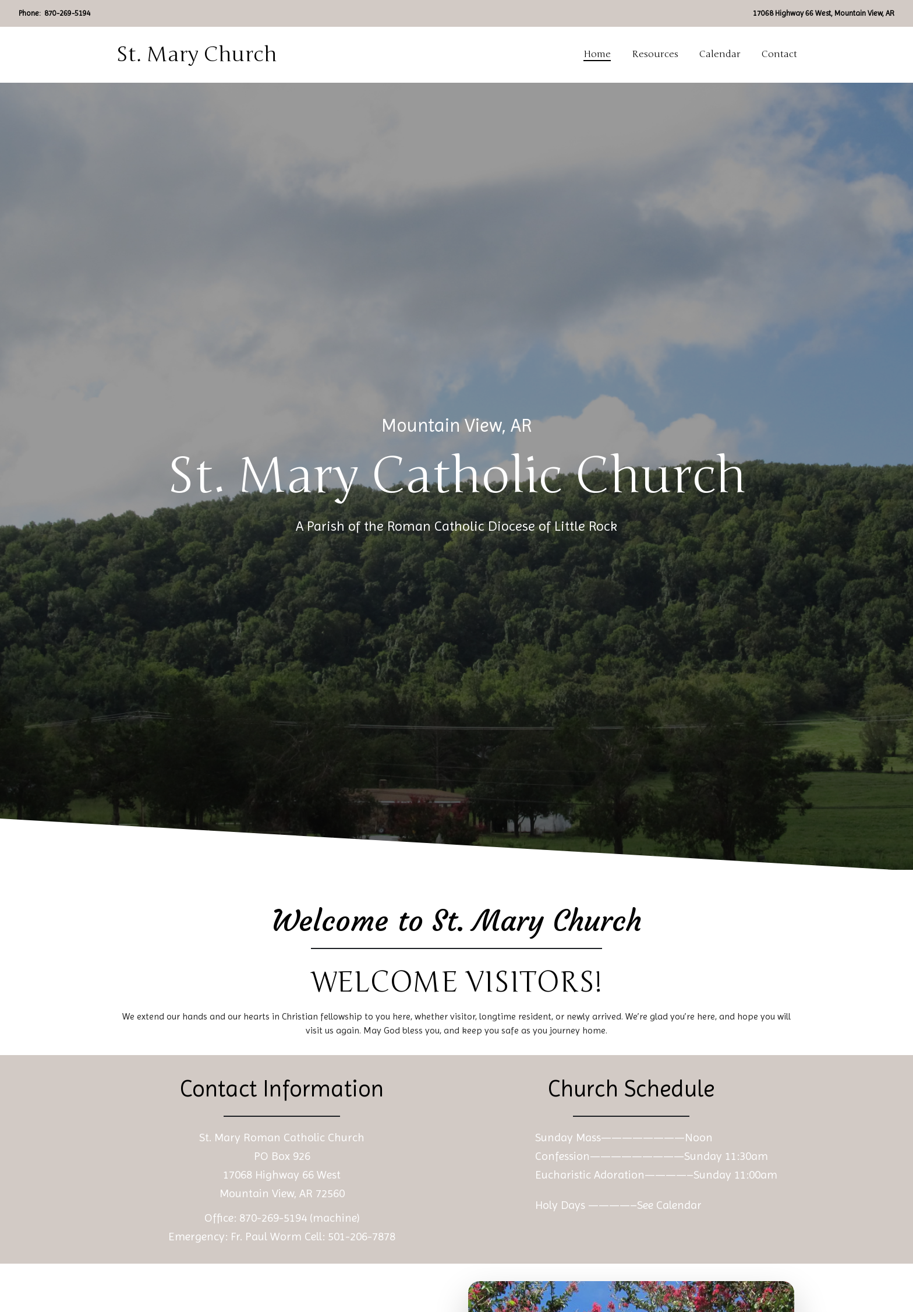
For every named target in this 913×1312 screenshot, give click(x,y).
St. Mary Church (196, 54)
